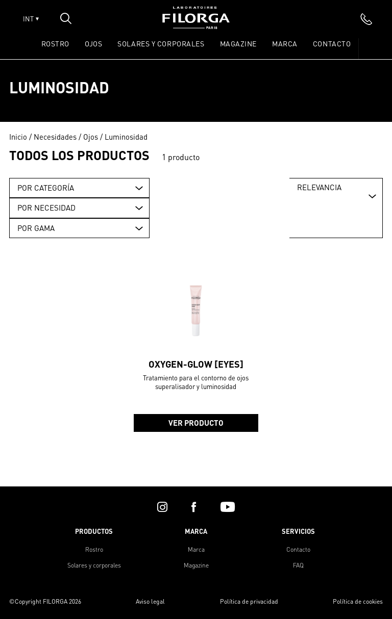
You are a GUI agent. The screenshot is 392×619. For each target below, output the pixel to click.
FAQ (298, 565)
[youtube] (227, 507)
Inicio (18, 136)
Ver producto (196, 423)
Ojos (90, 136)
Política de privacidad (249, 601)
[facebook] (193, 507)
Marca (285, 43)
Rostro (94, 549)
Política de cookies (358, 601)
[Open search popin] (66, 18)
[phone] (366, 18)
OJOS (93, 43)
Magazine (238, 43)
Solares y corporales (94, 565)
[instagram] (162, 507)
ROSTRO (55, 43)
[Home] (196, 25)
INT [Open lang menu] (31, 19)
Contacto (332, 43)
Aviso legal (150, 601)
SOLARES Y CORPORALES (160, 43)
